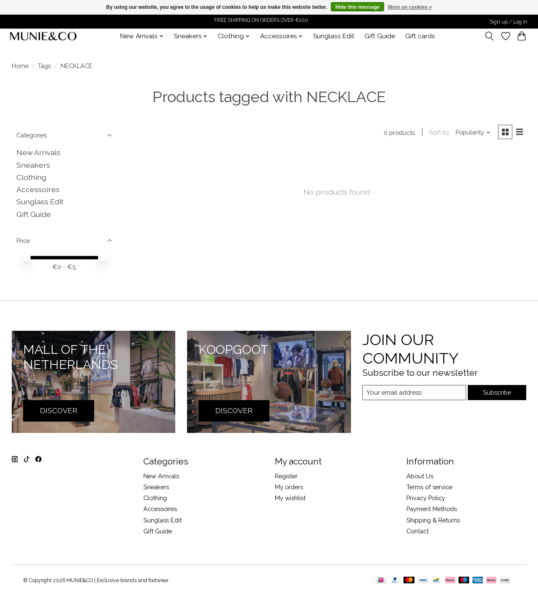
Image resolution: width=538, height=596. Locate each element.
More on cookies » (410, 7)
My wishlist (290, 497)
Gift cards (420, 36)
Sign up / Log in (508, 22)
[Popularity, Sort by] (473, 132)
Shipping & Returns (433, 520)
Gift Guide (379, 36)
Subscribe (497, 392)
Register (286, 476)
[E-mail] (413, 392)
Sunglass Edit (333, 36)
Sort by (439, 132)
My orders (289, 487)
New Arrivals (38, 152)
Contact (417, 531)
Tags (44, 65)
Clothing (31, 177)
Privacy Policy (425, 497)
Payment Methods (431, 508)
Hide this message (357, 7)
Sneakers (33, 165)
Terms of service (429, 487)
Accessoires (38, 189)
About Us (419, 476)
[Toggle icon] (489, 36)
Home (20, 65)
